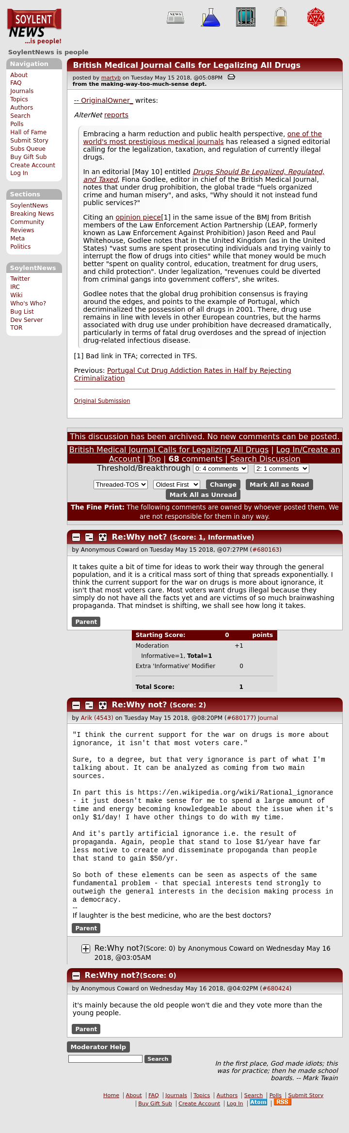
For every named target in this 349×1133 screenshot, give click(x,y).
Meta (17, 238)
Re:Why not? (139, 537)
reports (116, 115)
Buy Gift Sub (28, 157)
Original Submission (102, 401)
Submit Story (29, 140)
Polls (16, 124)
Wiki (16, 295)
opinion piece (138, 217)
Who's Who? (28, 303)
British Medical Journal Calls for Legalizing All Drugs (187, 65)
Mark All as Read (279, 484)
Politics (20, 246)
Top (154, 458)
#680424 (275, 1008)
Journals (21, 91)
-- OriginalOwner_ (103, 100)
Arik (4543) (97, 718)
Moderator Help (98, 1067)
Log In (19, 173)
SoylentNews (34, 26)
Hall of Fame (28, 132)
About (19, 75)
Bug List (22, 311)
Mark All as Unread (203, 494)
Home (111, 1116)
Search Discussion (265, 458)
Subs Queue (28, 148)
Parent (86, 621)
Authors (21, 107)
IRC (15, 287)
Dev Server (26, 320)
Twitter (20, 278)
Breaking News (32, 213)
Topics (19, 99)
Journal (268, 718)
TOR (16, 327)
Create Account (32, 165)
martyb (111, 78)
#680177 (240, 718)
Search (20, 115)
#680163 (265, 549)
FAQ (15, 83)
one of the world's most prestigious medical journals (202, 137)
